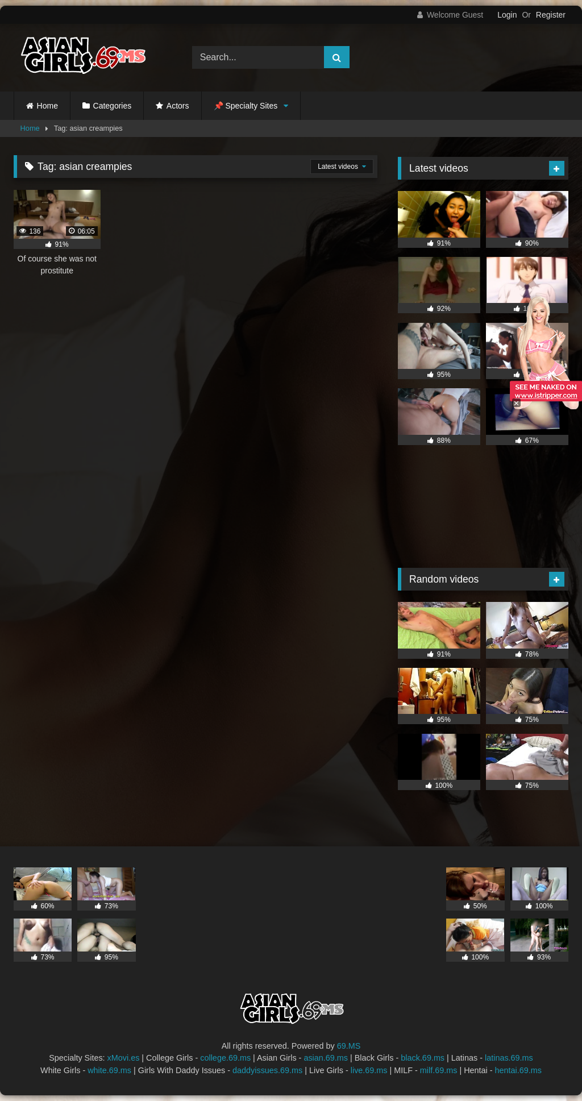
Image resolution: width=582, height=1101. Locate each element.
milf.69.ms (439, 1070)
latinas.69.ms (509, 1057)
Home (47, 105)
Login (507, 14)
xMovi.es (123, 1057)
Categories (112, 105)
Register (551, 14)
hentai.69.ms (518, 1070)
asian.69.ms (326, 1057)
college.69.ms (225, 1057)
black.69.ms (422, 1057)
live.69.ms (369, 1070)
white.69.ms (109, 1070)
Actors (178, 105)
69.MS (349, 1045)
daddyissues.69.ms (267, 1070)
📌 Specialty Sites (246, 105)
